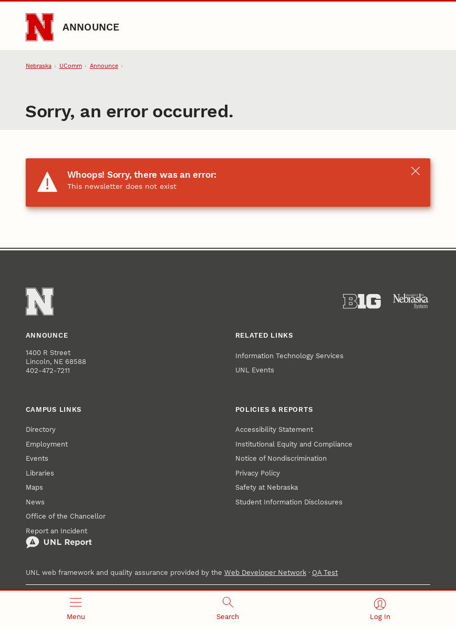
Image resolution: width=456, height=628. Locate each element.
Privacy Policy (257, 473)
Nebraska (38, 66)
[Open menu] (76, 609)
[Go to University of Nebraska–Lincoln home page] (40, 27)
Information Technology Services (289, 356)
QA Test (325, 572)
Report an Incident (59, 538)
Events (37, 458)
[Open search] (228, 609)
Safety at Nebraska (266, 487)
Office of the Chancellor (66, 516)
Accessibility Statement (274, 429)
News (35, 502)
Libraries (40, 473)
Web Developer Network (265, 572)
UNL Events (254, 370)
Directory (41, 429)
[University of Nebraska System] (411, 301)
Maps (34, 487)
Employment (47, 444)
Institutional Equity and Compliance (294, 444)
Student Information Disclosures (289, 502)
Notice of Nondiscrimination (281, 458)
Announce (91, 27)
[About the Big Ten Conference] (362, 301)
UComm (70, 66)
